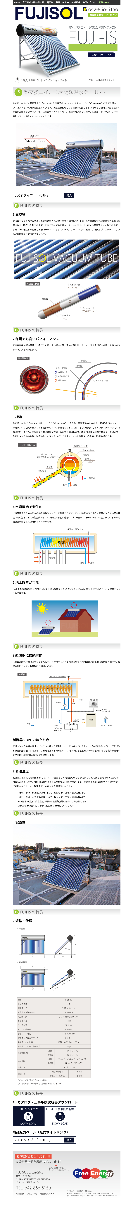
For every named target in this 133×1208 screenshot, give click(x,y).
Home (17, 2)
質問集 (50, 2)
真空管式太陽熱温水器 (33, 2)
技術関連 (76, 2)
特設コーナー (62, 2)
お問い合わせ (89, 2)
